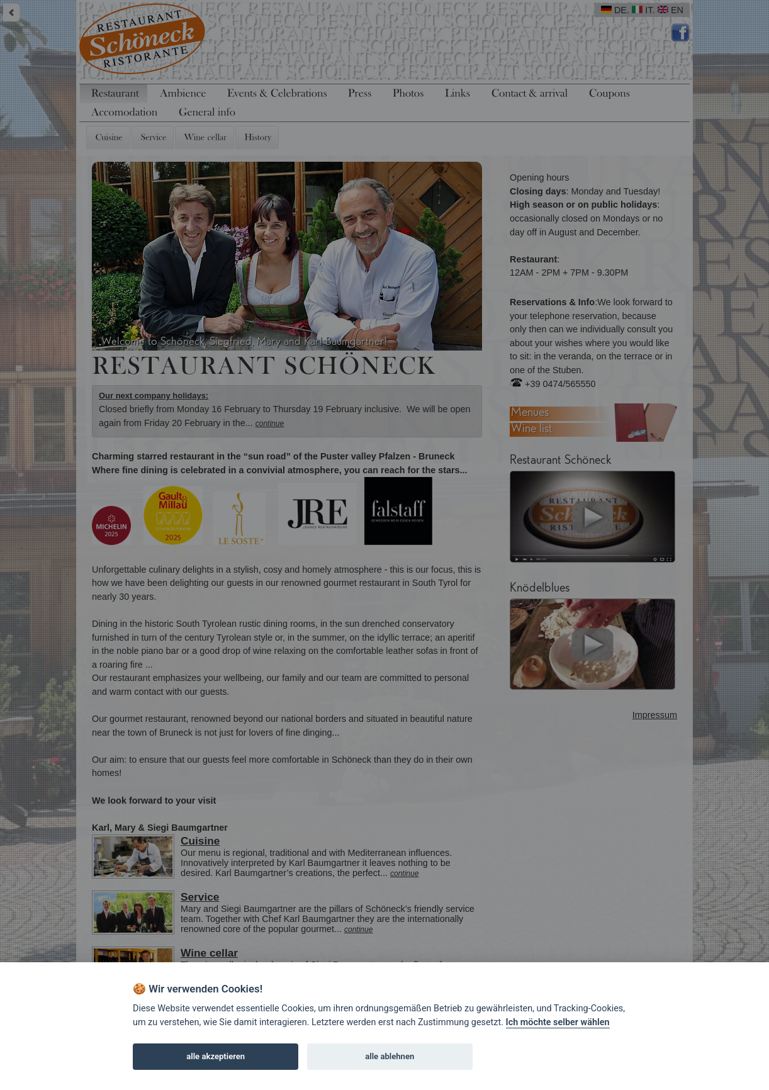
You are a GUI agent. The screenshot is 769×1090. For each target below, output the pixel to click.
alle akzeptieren (215, 1056)
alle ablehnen (389, 1056)
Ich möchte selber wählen (558, 1022)
